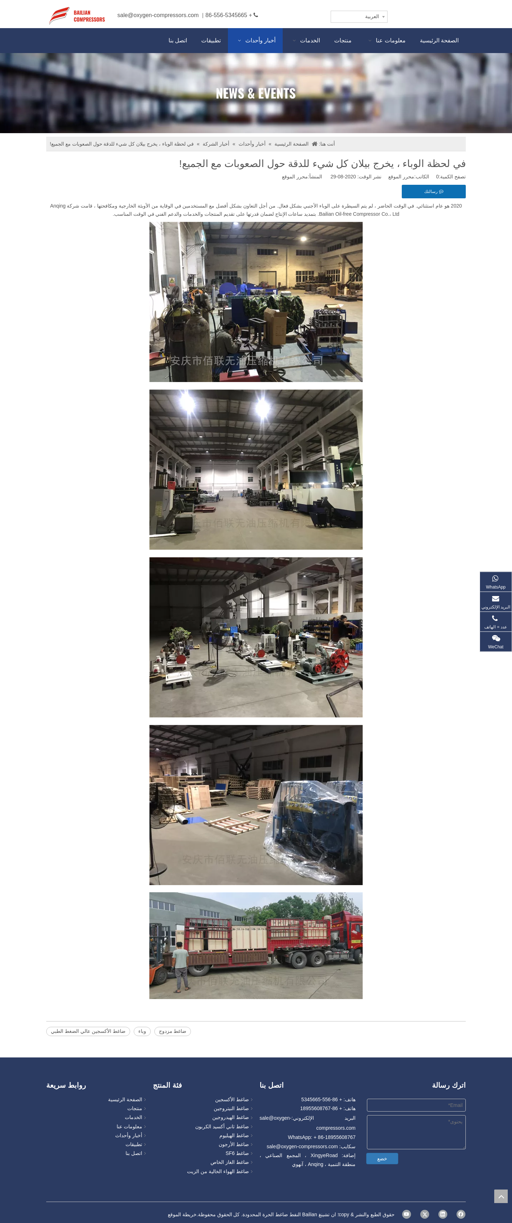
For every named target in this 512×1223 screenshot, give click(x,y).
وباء (142, 1031)
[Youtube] (406, 1214)
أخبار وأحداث (128, 1135)
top (501, 1196)
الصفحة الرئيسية (125, 1099)
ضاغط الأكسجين (232, 1099)
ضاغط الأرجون (234, 1144)
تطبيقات (134, 1144)
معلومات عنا (129, 1126)
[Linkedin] (442, 1214)
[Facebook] (461, 1214)
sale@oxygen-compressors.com (158, 15)
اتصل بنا (134, 1153)
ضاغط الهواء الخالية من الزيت (218, 1171)
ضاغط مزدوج (173, 1031)
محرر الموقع (295, 176)
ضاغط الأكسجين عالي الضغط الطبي (88, 1031)
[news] (256, 93)
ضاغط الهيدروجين (230, 1117)
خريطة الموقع (182, 1214)
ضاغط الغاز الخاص (229, 1162)
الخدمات (133, 1117)
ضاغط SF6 (237, 1153)
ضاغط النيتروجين (231, 1108)
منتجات (134, 1108)
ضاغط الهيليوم (234, 1135)
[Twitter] (424, 1214)
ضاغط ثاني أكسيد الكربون (222, 1126)
